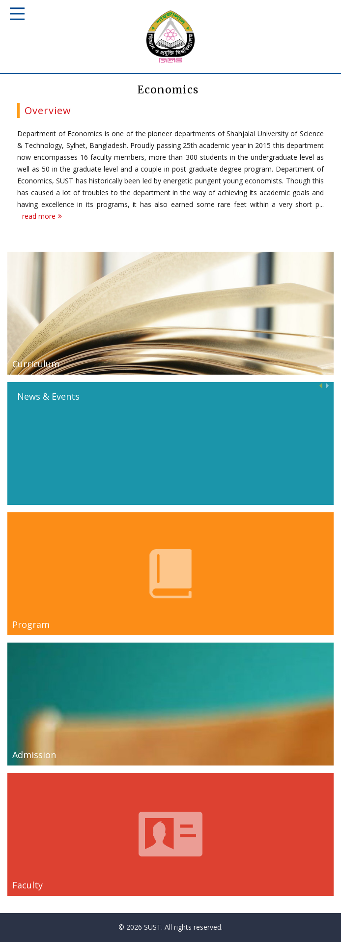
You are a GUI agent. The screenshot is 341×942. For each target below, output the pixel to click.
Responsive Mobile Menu (17, 13)
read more (39, 216)
